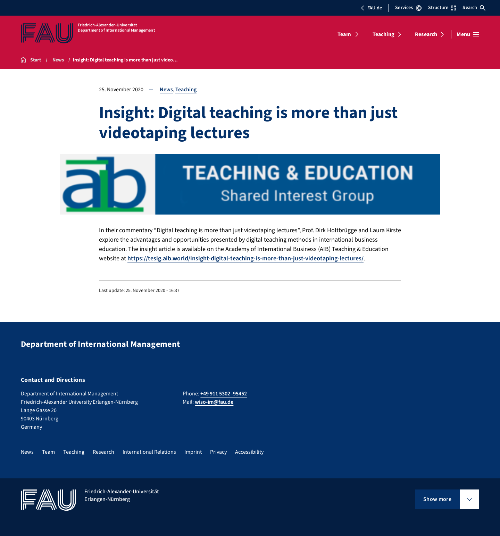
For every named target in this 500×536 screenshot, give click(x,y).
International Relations (149, 452)
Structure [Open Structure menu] (442, 7)
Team (344, 34)
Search (473, 7)
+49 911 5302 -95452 (223, 393)
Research (426, 34)
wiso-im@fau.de (214, 402)
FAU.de (371, 8)
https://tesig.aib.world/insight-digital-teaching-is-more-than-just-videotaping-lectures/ (245, 258)
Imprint (193, 452)
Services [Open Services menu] (408, 7)
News (166, 89)
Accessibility (249, 452)
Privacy (218, 452)
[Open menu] (468, 34)
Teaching (383, 34)
